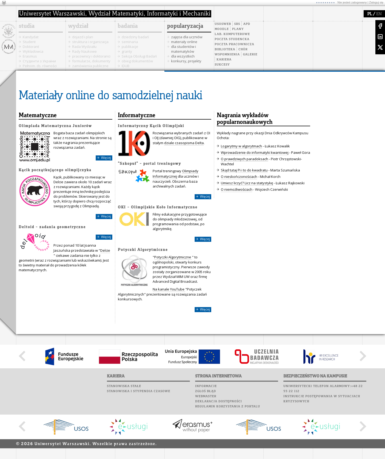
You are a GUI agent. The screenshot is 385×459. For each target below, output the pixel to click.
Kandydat (30, 37)
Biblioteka (225, 49)
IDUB (125, 65)
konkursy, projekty (186, 61)
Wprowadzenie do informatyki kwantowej (254, 152)
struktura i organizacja (90, 41)
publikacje (130, 46)
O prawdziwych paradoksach (244, 158)
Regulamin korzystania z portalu (227, 406)
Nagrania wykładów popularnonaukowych (244, 118)
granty (127, 51)
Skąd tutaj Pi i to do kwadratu (244, 170)
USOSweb (223, 24)
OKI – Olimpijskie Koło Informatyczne (158, 207)
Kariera (224, 59)
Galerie (250, 54)
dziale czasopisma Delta (184, 142)
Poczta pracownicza (234, 44)
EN (379, 14)
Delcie (105, 250)
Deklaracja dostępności (218, 401)
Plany (238, 29)
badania (128, 26)
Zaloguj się (376, 2)
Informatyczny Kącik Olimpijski (151, 126)
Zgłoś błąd (205, 391)
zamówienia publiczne (90, 65)
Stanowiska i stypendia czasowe (138, 391)
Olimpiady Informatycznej (175, 174)
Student (29, 41)
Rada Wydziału (84, 46)
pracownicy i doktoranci (91, 56)
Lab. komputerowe (232, 34)
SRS (237, 24)
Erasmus (30, 56)
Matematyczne (38, 115)
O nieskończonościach (239, 176)
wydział (78, 26)
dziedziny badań (135, 37)
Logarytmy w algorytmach (241, 146)
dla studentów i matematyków (183, 49)
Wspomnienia (227, 54)
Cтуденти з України (39, 61)
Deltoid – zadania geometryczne (52, 227)
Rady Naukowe (84, 51)
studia (26, 26)
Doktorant (31, 46)
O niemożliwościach (236, 189)
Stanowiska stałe (124, 386)
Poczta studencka (232, 39)
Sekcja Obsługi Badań (139, 56)
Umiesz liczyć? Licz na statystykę (247, 183)
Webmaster (205, 396)
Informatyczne (136, 115)
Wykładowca (33, 51)
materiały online (184, 41)
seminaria (130, 41)
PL (369, 14)
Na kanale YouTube (169, 289)
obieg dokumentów (137, 61)
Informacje (206, 386)
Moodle (222, 29)
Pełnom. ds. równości (40, 65)
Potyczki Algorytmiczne (143, 250)
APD (246, 24)
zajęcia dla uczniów (186, 37)
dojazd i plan (82, 37)
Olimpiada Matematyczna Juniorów (55, 126)
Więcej (106, 157)
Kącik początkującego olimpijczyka (55, 170)
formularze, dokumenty (91, 61)
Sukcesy (222, 64)
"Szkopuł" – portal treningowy (149, 164)
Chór (243, 49)
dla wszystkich (183, 56)
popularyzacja (185, 26)
